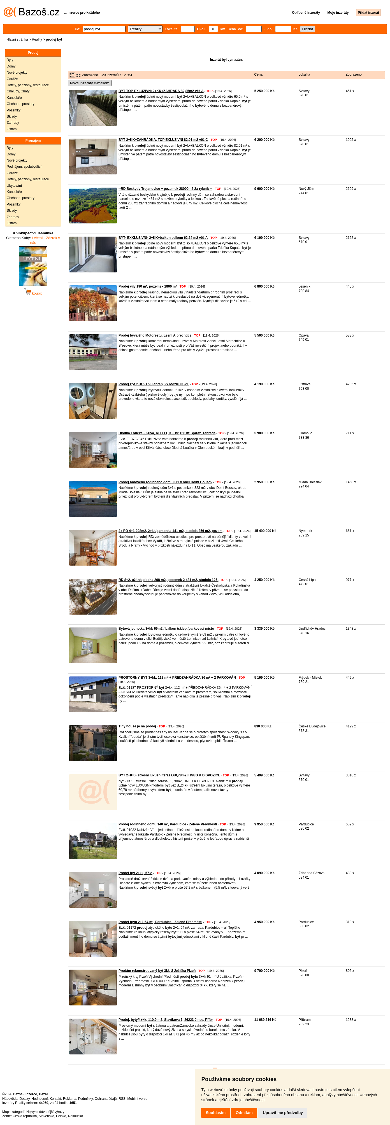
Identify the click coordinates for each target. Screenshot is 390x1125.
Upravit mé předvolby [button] (283, 1112)
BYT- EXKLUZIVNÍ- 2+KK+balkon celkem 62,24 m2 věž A (163, 238)
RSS (122, 1099)
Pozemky (13, 110)
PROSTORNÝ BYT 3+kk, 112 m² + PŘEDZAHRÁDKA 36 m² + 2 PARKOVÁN (177, 678)
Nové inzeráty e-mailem (89, 83)
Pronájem (33, 141)
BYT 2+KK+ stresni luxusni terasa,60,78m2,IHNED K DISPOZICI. (169, 775)
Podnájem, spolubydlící (24, 167)
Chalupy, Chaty (18, 91)
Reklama (69, 1099)
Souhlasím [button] (216, 1112)
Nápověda (10, 1099)
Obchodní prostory (20, 104)
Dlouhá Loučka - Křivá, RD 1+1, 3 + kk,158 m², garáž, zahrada (167, 433)
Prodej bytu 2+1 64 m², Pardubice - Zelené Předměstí (160, 922)
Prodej (33, 53)
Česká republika (25, 1116)
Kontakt (55, 1099)
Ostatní (12, 129)
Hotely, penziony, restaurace (28, 85)
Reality (37, 39)
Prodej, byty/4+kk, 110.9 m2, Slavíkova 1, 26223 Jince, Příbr (166, 1020)
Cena (258, 74)
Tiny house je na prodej (137, 726)
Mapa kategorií (13, 1112)
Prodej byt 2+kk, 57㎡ (135, 873)
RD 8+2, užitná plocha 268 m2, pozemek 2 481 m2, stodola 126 (168, 580)
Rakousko (75, 1116)
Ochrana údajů (106, 1099)
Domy (11, 66)
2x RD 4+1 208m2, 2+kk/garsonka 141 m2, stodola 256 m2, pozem (170, 531)
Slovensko (46, 1116)
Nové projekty (17, 72)
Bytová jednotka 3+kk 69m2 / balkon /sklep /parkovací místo (167, 629)
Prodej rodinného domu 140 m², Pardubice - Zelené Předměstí (168, 824)
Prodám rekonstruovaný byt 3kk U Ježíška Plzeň (157, 971)
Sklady (12, 116)
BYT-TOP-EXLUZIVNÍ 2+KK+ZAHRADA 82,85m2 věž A (161, 91)
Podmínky (85, 1099)
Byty (10, 60)
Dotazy (24, 1099)
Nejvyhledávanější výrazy (45, 1112)
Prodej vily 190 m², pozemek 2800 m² (148, 286)
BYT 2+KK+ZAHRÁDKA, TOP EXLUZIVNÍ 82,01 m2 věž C (163, 140)
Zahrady (13, 123)
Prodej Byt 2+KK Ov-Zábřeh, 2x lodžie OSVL (154, 384)
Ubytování (14, 186)
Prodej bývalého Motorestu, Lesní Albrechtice (155, 335)
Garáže (12, 79)
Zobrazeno (354, 74)
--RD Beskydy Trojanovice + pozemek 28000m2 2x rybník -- (165, 189)
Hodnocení (40, 1099)
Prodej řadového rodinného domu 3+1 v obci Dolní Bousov (165, 482)
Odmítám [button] (244, 1112)
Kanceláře (14, 98)
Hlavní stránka (17, 39)
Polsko (61, 1116)
